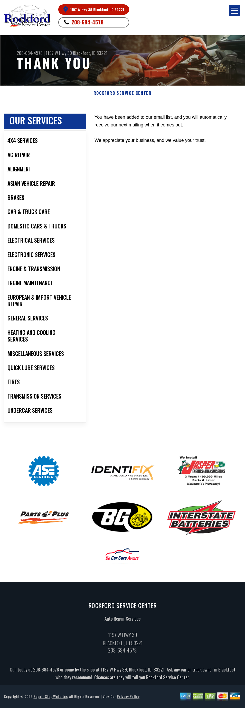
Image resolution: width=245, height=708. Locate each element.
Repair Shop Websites (50, 698)
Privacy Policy (128, 698)
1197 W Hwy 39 (59, 53)
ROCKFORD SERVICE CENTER (122, 93)
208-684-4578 (87, 22)
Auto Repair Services (122, 620)
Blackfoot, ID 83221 (90, 53)
